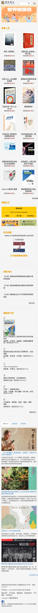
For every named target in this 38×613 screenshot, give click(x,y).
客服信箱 (9, 595)
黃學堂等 (6, 407)
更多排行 (32, 412)
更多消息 (32, 303)
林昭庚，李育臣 (9, 369)
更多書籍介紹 (33, 575)
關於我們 (4, 593)
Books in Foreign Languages (19, 212)
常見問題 (12, 593)
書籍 (7, 216)
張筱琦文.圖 (7, 380)
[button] (4, 15)
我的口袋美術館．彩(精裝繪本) (14, 378)
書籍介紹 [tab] (5, 423)
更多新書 (35, 198)
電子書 (19, 216)
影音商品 (30, 216)
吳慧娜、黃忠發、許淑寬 (12, 356)
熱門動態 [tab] (23, 423)
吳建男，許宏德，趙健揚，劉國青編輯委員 (18, 342)
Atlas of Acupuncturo (10, 367)
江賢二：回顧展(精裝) (11, 389)
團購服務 (19, 208)
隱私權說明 (28, 593)
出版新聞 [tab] (14, 423)
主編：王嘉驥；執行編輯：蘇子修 (15, 391)
